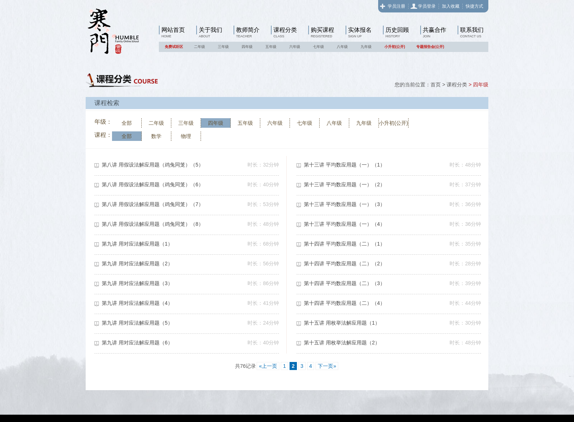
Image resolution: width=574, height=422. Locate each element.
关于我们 (210, 30)
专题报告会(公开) (430, 47)
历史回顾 (397, 30)
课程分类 (285, 30)
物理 (186, 136)
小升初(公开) (394, 47)
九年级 (366, 47)
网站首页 (173, 30)
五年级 (270, 47)
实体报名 (360, 30)
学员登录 (427, 6)
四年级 (247, 47)
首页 (435, 84)
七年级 (318, 47)
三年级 (223, 47)
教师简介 (248, 30)
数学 (156, 136)
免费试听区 (174, 47)
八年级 (342, 47)
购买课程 (322, 30)
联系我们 (472, 30)
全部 (127, 123)
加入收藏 (450, 6)
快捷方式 (474, 6)
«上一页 (268, 366)
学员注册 (396, 6)
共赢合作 (434, 30)
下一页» (327, 366)
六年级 (294, 47)
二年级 (199, 47)
